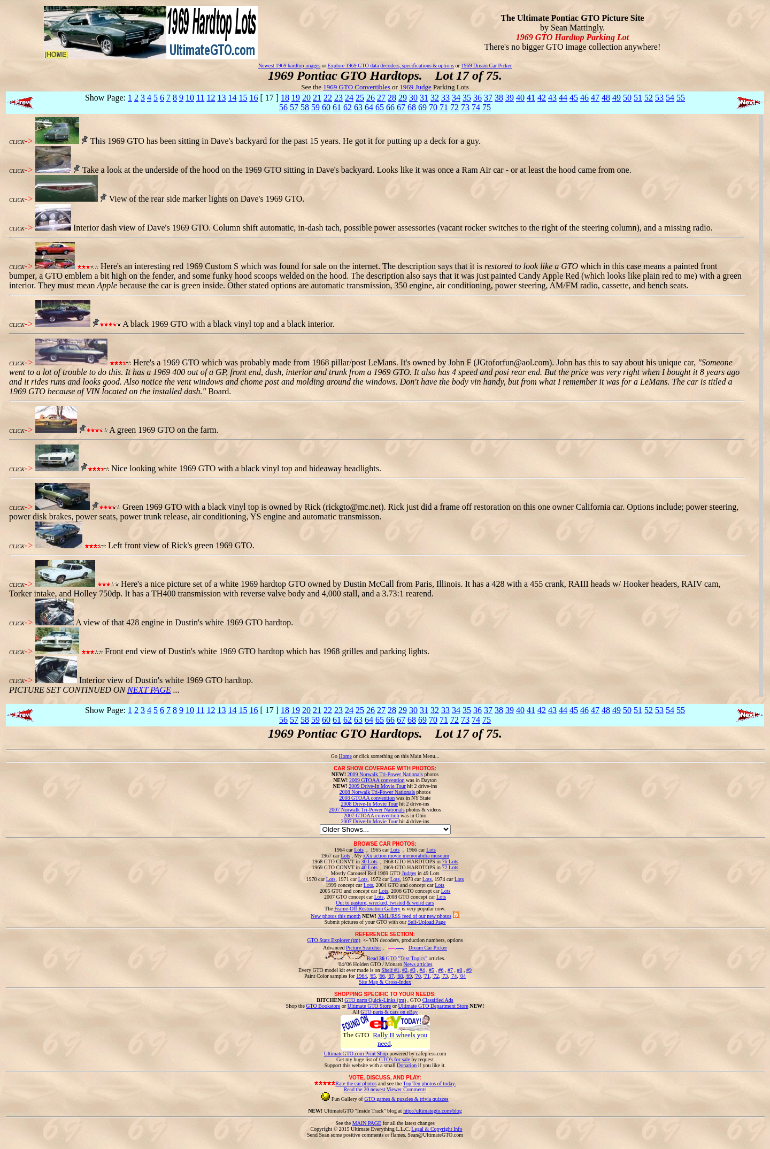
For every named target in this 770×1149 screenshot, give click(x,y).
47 (595, 97)
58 (305, 107)
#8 (459, 970)
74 (476, 107)
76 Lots (450, 861)
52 (648, 97)
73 (465, 107)
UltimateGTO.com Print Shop (356, 1053)
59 (315, 107)
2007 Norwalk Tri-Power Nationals (366, 810)
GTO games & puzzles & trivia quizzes (406, 1099)
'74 (453, 976)
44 (563, 97)
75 (486, 107)
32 (434, 97)
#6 (440, 970)
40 (520, 97)
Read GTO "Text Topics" (397, 958)
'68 (400, 976)
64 (369, 107)
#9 (469, 970)
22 (328, 97)
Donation (407, 1065)
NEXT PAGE (149, 689)
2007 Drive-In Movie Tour (369, 821)
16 (253, 97)
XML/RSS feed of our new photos (415, 916)
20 (306, 97)
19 (295, 97)
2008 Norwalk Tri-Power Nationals (377, 792)
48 (606, 97)
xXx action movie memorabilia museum (406, 856)
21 (317, 97)
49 (616, 97)
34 (456, 97)
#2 (404, 970)
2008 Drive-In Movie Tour (369, 804)
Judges (409, 873)
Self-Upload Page (427, 922)
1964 (361, 976)
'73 (445, 976)
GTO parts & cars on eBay (389, 1012)
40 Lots (369, 867)
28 (392, 97)
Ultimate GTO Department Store (433, 1006)
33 (445, 97)
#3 (412, 970)
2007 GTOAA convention (371, 815)
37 (488, 97)
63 (358, 107)
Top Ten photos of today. (429, 1083)
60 (326, 107)
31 (424, 97)
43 (552, 97)
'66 (382, 976)
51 (638, 97)
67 (401, 107)
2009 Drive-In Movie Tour (377, 786)
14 (232, 97)
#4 (422, 970)
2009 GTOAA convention (377, 780)
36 (477, 97)
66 (390, 107)
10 (190, 97)
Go (335, 756)
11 (200, 97)
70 (433, 107)
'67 (391, 976)
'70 (417, 976)
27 (381, 97)
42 (541, 97)
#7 (450, 970)
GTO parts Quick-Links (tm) (375, 1000)
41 (531, 97)
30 (413, 97)
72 (454, 107)
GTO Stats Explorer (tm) (333, 940)
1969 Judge (415, 87)
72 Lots (450, 867)
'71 (427, 976)
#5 (431, 970)
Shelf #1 (390, 970)
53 (659, 97)
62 (347, 107)
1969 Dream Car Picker (486, 65)
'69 (408, 976)
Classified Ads (437, 1000)
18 (285, 97)
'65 (372, 976)
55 (680, 97)
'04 (462, 976)
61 (337, 107)
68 (411, 107)
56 (283, 107)
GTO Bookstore (323, 1006)
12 (210, 97)
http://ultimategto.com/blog (432, 1111)
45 (573, 97)
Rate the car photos (355, 1083)
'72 (436, 976)
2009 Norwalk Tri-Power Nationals (385, 774)
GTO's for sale (394, 1059)
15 (242, 97)
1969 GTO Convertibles (356, 87)
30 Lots (369, 861)
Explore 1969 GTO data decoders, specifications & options (391, 65)
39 (509, 97)
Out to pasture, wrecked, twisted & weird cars (385, 903)
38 (499, 97)
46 (584, 97)
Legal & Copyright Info (436, 1129)
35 (467, 97)
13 (221, 97)
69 (422, 107)
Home (344, 756)
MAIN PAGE (366, 1123)
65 (379, 107)
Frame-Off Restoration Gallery (367, 908)
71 (444, 107)
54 (670, 97)
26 (370, 97)
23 (338, 97)
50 (627, 97)
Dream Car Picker (428, 948)
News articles (417, 964)
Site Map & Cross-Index (385, 984)
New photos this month (335, 916)
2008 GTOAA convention (367, 798)
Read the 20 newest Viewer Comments (384, 1089)
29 (402, 97)
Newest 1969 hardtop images (289, 65)
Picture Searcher (363, 948)
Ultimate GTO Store (369, 1006)
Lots (359, 850)
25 (360, 97)
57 (294, 107)
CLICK (17, 142)
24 (349, 97)
